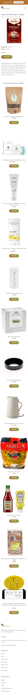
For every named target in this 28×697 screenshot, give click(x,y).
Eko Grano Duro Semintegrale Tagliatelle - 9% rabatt (14, 559)
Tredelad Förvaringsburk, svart (14, 293)
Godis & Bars (4, 659)
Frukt (2, 656)
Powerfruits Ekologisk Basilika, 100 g (14, 116)
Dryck (9, 47)
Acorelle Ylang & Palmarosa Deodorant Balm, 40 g (14, 249)
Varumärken (4, 670)
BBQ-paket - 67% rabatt (14, 515)
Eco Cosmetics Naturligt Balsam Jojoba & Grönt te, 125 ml (14, 204)
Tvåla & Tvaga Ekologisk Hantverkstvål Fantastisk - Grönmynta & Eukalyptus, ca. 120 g (14, 605)
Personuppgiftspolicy (6, 688)
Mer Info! (6, 57)
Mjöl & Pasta (4, 662)
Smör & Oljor (4, 667)
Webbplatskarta (5, 691)
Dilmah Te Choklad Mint (14, 336)
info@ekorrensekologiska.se (8, 645)
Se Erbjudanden (19, 2)
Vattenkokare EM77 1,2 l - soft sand (14, 423)
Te (12, 47)
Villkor (2, 685)
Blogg (2, 680)
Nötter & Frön (4, 665)
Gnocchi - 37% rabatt (14, 472)
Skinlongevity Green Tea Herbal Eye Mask (14, 160)
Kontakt (3, 682)
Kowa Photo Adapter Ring (14, 380)
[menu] (25, 8)
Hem (2, 17)
